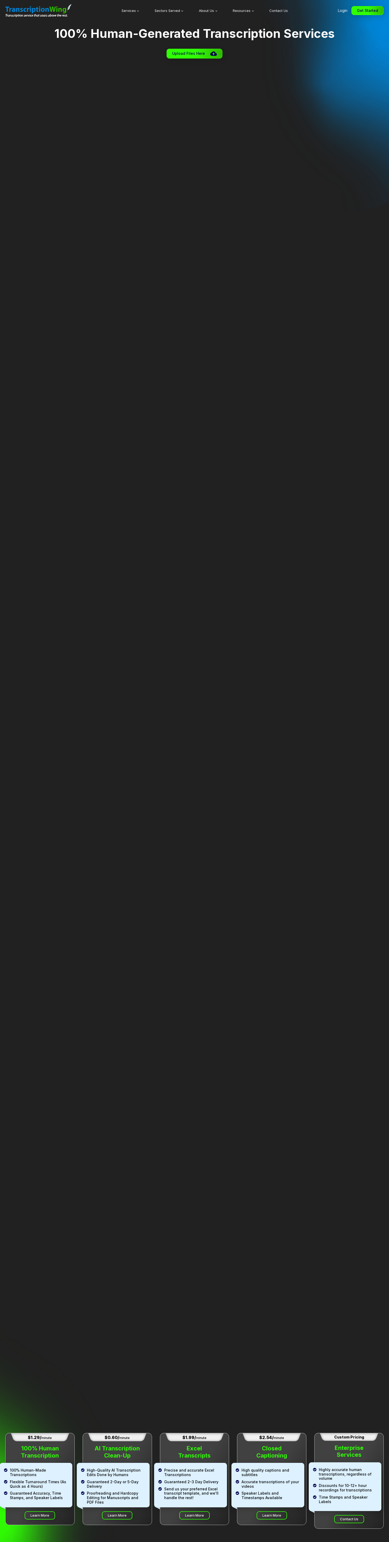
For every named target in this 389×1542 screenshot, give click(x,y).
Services (129, 10)
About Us (206, 10)
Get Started (367, 10)
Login (342, 10)
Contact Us (278, 10)
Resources (242, 10)
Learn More (39, 1515)
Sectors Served (167, 10)
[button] (194, 54)
